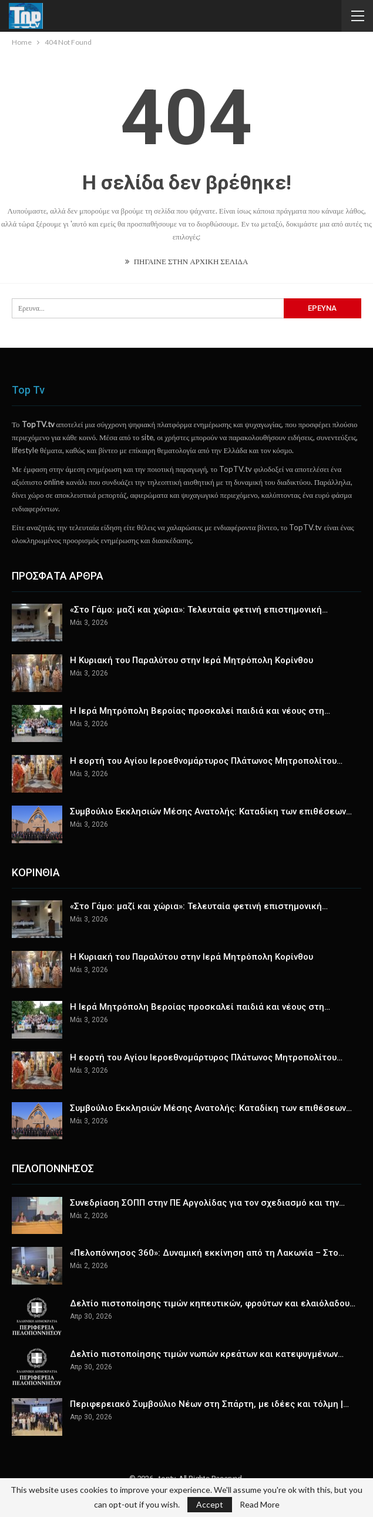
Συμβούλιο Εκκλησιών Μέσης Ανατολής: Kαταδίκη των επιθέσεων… (211, 811)
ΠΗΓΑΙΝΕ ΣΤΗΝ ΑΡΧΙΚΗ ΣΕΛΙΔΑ (186, 261)
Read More (260, 1505)
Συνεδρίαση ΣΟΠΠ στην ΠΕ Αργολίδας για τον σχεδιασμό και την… (207, 1202)
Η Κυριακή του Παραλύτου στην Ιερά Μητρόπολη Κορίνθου (191, 660)
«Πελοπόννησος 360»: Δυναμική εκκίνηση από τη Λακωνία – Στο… (207, 1252)
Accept (209, 1504)
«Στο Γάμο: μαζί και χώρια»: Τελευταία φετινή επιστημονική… (199, 609)
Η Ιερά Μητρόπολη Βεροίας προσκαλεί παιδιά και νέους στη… (200, 711)
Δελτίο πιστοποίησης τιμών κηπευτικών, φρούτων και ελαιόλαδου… (212, 1303)
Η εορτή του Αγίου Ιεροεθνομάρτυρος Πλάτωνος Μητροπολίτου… (206, 761)
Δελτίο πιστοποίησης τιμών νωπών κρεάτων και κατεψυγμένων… (207, 1354)
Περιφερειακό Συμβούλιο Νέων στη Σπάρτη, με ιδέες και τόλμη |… (209, 1404)
